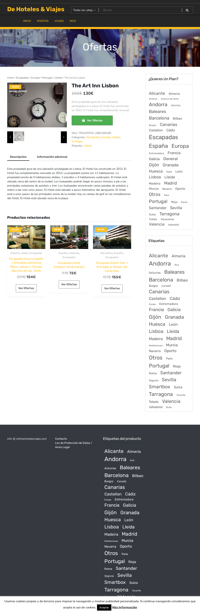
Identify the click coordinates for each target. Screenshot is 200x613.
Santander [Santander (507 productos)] (170, 372)
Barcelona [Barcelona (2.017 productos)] (161, 280)
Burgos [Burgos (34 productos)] (153, 286)
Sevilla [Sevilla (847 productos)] (169, 379)
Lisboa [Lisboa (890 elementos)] (155, 177)
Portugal (47, 77)
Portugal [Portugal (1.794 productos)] (159, 366)
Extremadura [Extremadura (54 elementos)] (156, 153)
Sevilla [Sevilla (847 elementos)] (176, 208)
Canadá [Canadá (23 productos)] (166, 285)
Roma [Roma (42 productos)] (153, 373)
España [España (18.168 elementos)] (158, 146)
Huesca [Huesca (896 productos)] (157, 324)
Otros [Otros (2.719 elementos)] (154, 194)
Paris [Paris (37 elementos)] (166, 195)
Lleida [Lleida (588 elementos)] (169, 177)
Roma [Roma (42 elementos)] (184, 202)
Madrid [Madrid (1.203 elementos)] (170, 183)
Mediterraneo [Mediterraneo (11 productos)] (155, 345)
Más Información (124, 607)
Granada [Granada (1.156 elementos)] (170, 165)
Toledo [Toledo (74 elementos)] (153, 219)
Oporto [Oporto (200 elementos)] (180, 189)
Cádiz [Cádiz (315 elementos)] (170, 130)
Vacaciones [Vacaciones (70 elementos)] (167, 219)
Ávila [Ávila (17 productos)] (169, 407)
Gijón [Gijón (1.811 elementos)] (154, 164)
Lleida (24, 253)
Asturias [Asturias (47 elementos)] (175, 105)
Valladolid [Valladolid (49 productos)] (155, 407)
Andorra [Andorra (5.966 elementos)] (158, 104)
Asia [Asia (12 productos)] (176, 265)
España (14, 253)
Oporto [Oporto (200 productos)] (170, 350)
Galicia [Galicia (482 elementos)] (154, 159)
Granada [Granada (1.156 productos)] (174, 317)
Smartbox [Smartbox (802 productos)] (159, 386)
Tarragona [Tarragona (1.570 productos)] (161, 394)
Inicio (10, 77)
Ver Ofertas (95, 120)
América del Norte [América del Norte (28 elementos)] (170, 99)
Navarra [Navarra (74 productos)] (155, 351)
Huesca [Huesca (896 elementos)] (156, 171)
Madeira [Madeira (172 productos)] (156, 338)
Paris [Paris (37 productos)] (169, 358)
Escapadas (22, 77)
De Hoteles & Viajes (35, 9)
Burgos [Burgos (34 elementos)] (152, 125)
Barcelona (107, 253)
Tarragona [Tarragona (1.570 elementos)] (169, 213)
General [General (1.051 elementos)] (170, 158)
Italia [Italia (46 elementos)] (169, 171)
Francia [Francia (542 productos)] (156, 309)
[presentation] (10, 137)
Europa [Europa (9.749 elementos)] (180, 146)
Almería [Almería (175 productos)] (178, 256)
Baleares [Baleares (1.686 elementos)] (157, 111)
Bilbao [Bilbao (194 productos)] (182, 280)
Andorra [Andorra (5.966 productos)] (160, 263)
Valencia (74, 253)
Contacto (61, 438)
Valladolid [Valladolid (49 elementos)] (173, 224)
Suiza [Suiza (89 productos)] (178, 387)
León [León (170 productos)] (173, 324)
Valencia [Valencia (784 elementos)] (156, 224)
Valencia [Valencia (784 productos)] (171, 401)
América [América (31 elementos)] (153, 99)
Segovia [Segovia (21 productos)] (153, 380)
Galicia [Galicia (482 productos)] (174, 309)
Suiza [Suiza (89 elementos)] (152, 214)
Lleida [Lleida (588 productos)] (173, 331)
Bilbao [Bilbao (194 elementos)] (177, 118)
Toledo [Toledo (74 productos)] (153, 402)
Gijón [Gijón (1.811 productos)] (155, 317)
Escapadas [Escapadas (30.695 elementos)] (163, 137)
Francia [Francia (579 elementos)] (174, 153)
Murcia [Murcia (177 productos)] (172, 345)
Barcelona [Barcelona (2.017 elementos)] (159, 118)
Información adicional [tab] (52, 157)
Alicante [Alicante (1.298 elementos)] (157, 93)
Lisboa (58, 77)
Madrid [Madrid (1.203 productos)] (174, 338)
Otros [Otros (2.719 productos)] (155, 357)
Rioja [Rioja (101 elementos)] (174, 202)
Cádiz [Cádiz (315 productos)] (175, 298)
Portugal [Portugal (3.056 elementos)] (158, 201)
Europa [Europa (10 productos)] (152, 304)
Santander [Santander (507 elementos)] (157, 208)
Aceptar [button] (104, 607)
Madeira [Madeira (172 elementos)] (154, 183)
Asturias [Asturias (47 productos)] (155, 273)
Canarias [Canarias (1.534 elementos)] (168, 124)
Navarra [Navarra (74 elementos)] (167, 188)
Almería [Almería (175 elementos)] (174, 94)
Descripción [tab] (18, 157)
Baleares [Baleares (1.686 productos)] (174, 272)
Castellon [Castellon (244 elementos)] (156, 130)
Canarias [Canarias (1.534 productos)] (159, 292)
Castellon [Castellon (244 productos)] (157, 298)
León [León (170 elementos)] (179, 171)
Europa (35, 77)
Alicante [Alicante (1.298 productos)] (158, 256)
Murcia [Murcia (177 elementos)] (154, 189)
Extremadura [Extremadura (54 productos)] (168, 304)
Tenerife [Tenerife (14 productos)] (180, 395)
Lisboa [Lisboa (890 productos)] (156, 331)
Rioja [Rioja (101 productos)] (177, 366)
